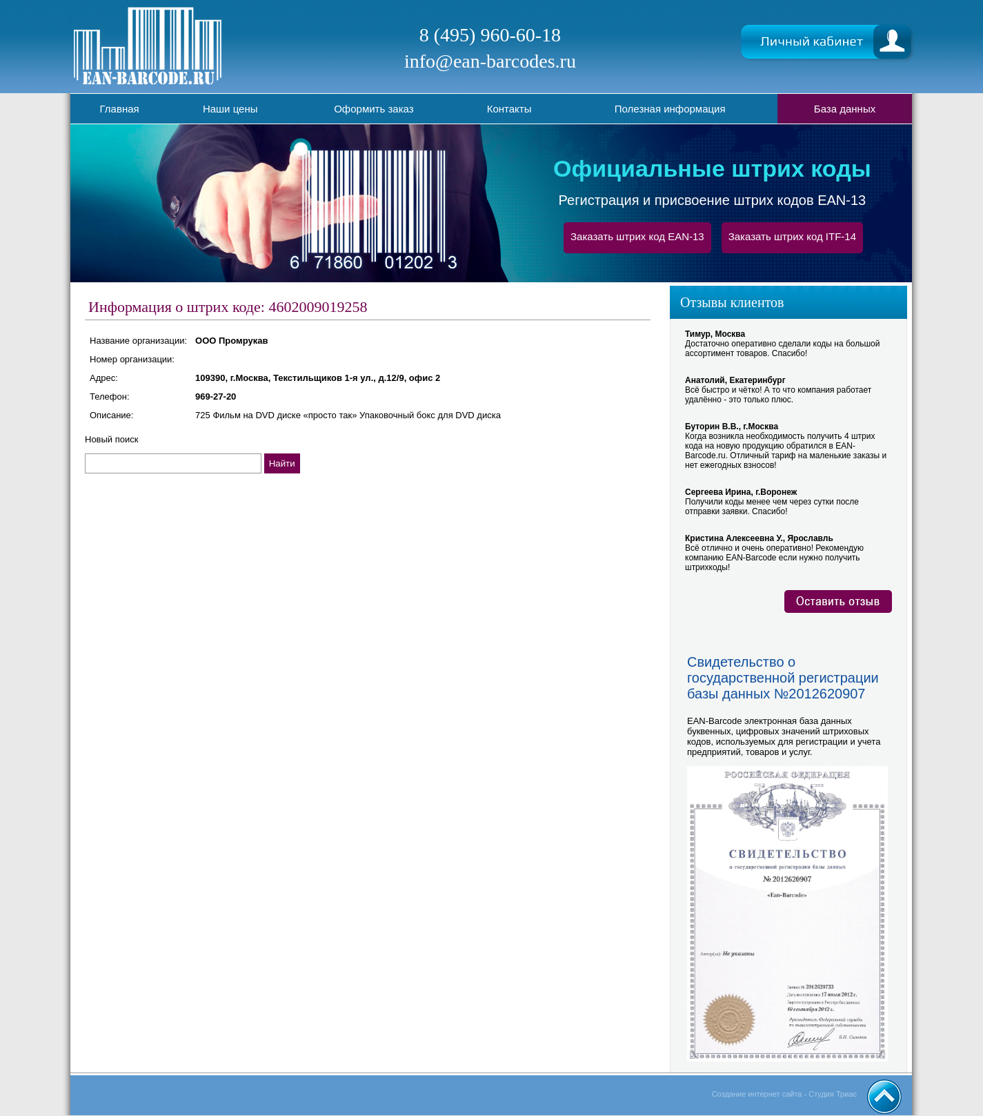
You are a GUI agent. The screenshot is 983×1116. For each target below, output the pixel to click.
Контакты (509, 109)
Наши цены (230, 109)
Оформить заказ (373, 109)
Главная (119, 109)
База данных (844, 109)
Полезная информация (670, 109)
